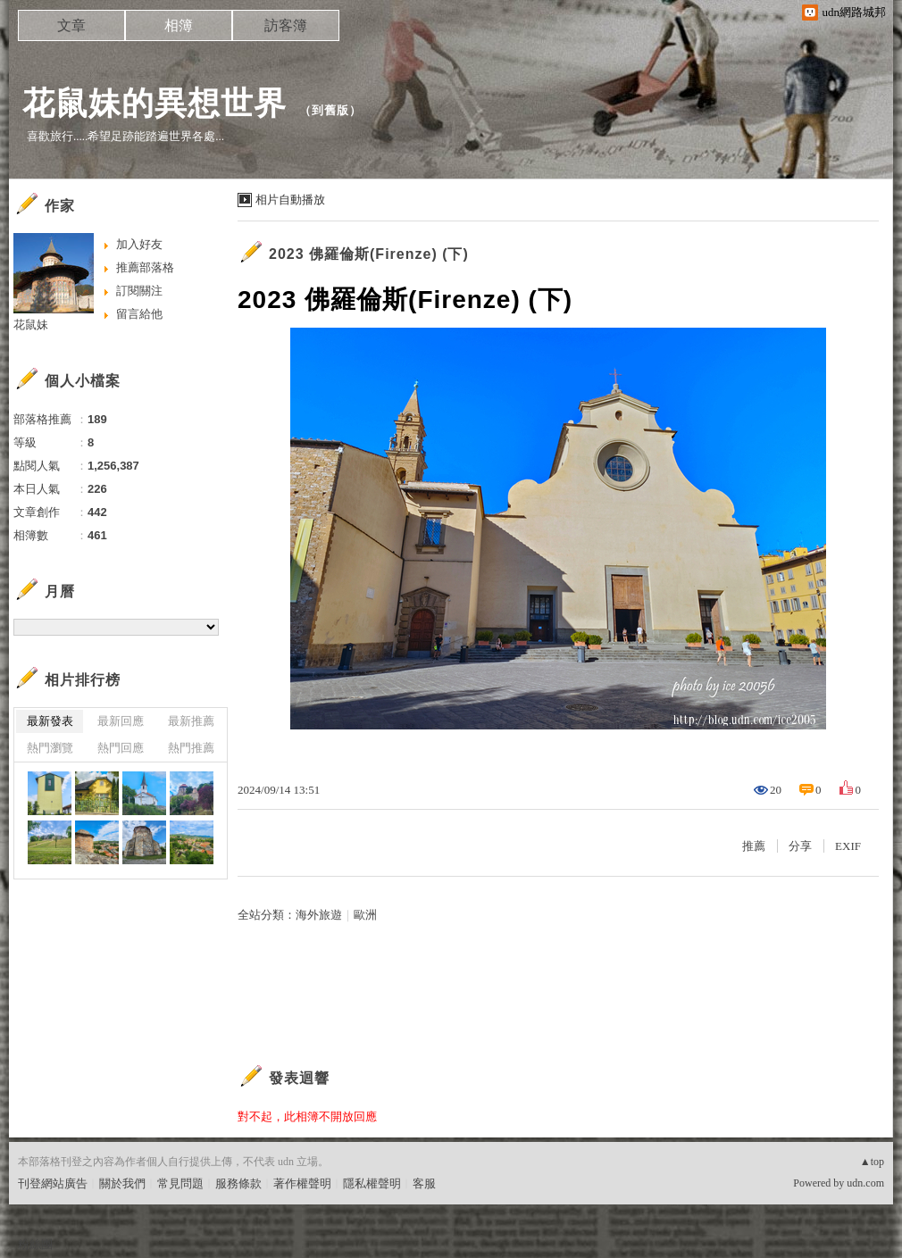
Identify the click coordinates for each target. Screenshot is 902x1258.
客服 (424, 1183)
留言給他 (139, 314)
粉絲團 (35, 1244)
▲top (872, 1161)
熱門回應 (120, 747)
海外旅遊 (319, 914)
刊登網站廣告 (53, 1183)
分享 (800, 846)
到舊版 (330, 110)
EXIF (848, 846)
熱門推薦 (191, 747)
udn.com (865, 1183)
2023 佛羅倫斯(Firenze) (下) (369, 254)
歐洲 (365, 914)
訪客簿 (285, 25)
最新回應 (120, 721)
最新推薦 (191, 721)
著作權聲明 (302, 1183)
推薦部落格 (145, 267)
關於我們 (122, 1183)
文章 (71, 25)
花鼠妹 (30, 324)
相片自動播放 (290, 199)
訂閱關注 (139, 290)
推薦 (753, 846)
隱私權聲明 (372, 1183)
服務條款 (238, 1183)
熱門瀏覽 (50, 747)
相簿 (178, 25)
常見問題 (180, 1183)
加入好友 (139, 244)
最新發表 (50, 721)
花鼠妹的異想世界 (154, 103)
